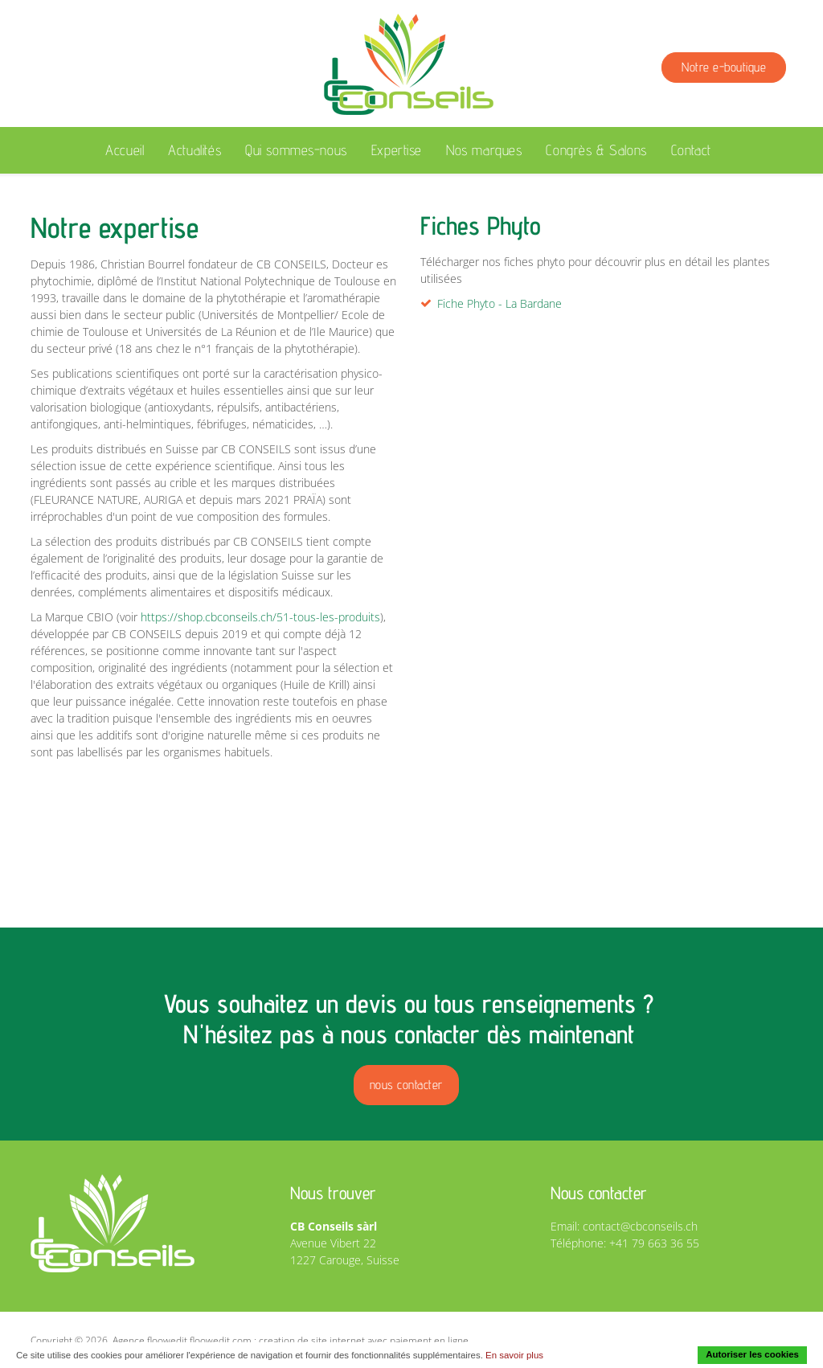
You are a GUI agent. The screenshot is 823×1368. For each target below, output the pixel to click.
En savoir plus (514, 1355)
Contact (691, 149)
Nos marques (484, 149)
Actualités (194, 149)
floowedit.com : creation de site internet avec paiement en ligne (329, 1340)
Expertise (396, 149)
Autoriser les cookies (752, 1354)
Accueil (124, 149)
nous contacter (406, 1084)
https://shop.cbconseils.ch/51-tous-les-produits (260, 617)
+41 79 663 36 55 (654, 1243)
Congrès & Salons (596, 149)
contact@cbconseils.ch (640, 1226)
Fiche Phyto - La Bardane (499, 303)
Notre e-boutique (724, 67)
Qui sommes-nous (296, 149)
